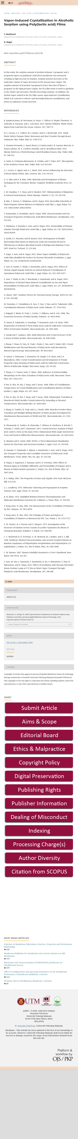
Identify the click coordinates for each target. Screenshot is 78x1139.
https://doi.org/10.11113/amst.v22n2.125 (26, 53)
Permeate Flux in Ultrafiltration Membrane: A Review (28, 981)
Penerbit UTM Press (26, 1026)
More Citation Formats (18, 624)
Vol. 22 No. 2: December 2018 (35, 13)
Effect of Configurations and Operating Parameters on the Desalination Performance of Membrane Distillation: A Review (35, 973)
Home (7, 13)
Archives (15, 13)
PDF (10, 582)
